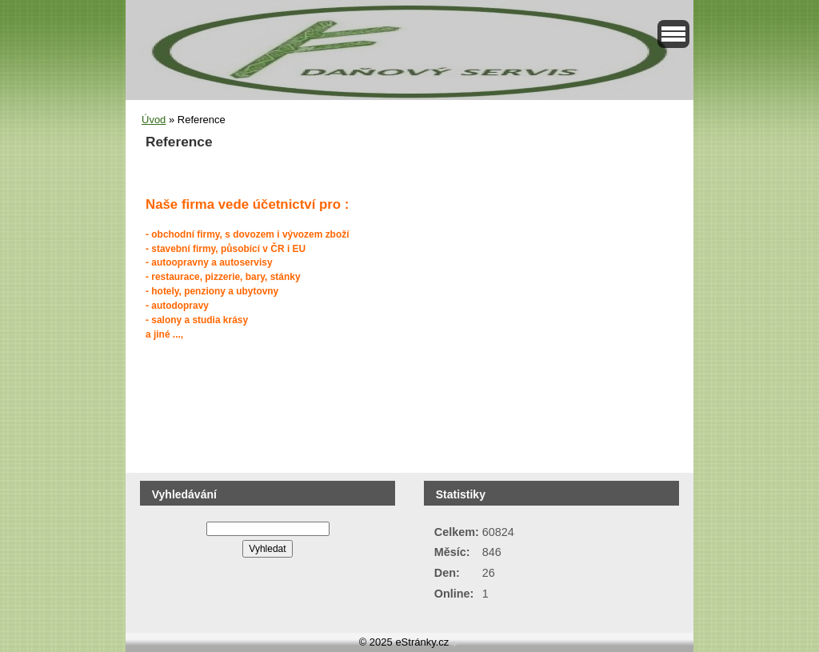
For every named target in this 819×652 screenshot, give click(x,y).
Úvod (154, 120)
